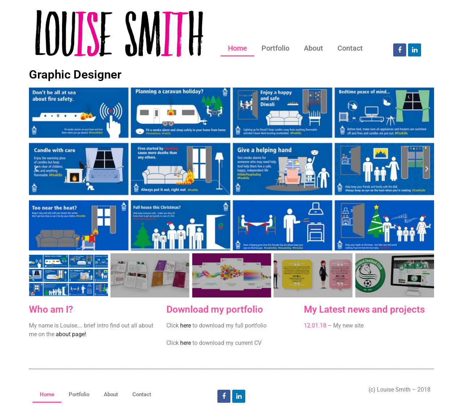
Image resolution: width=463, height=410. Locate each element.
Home (237, 48)
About (313, 48)
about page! (71, 334)
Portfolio (275, 48)
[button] (36, 169)
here (185, 325)
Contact (350, 48)
